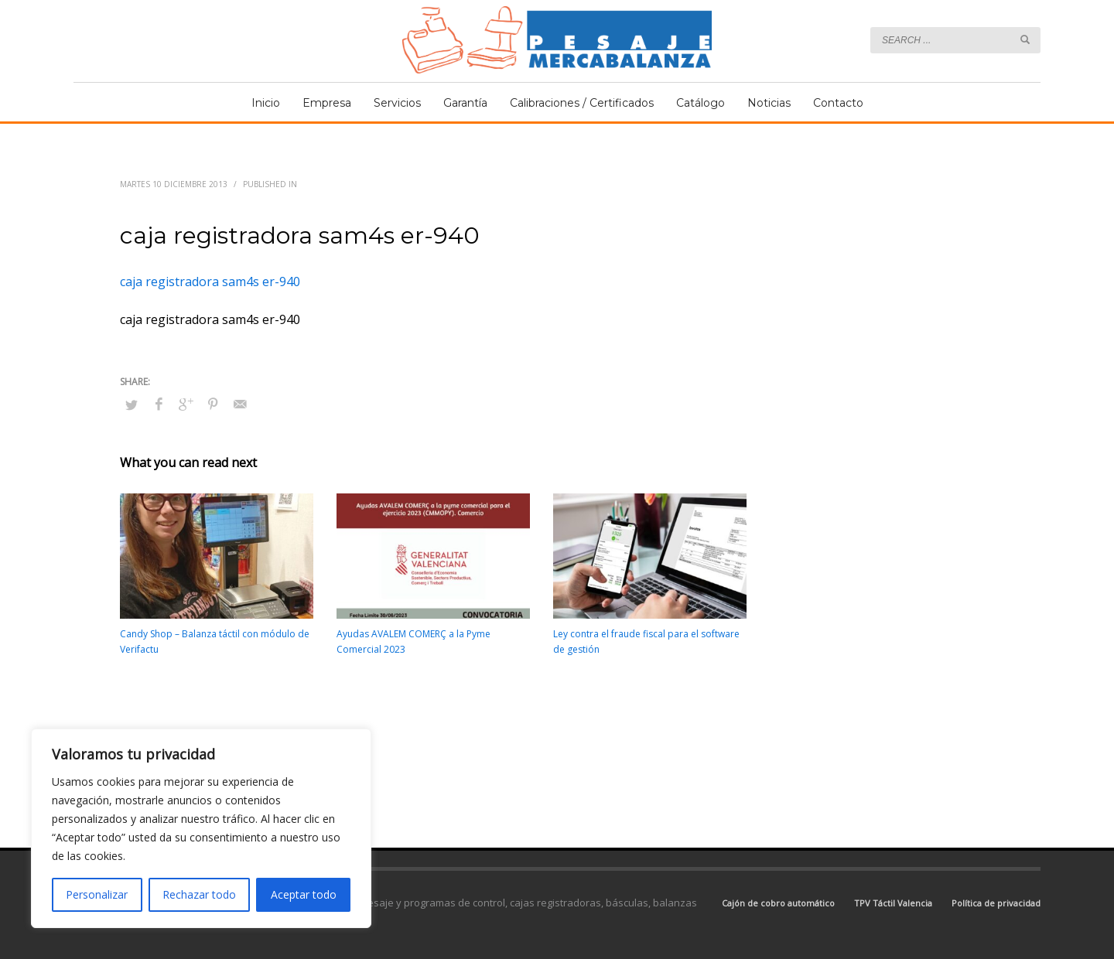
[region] (201, 828)
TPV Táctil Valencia (893, 903)
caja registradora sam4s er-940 (210, 281)
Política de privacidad (996, 903)
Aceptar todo (304, 894)
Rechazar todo (199, 894)
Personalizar (97, 894)
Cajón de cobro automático (778, 903)
